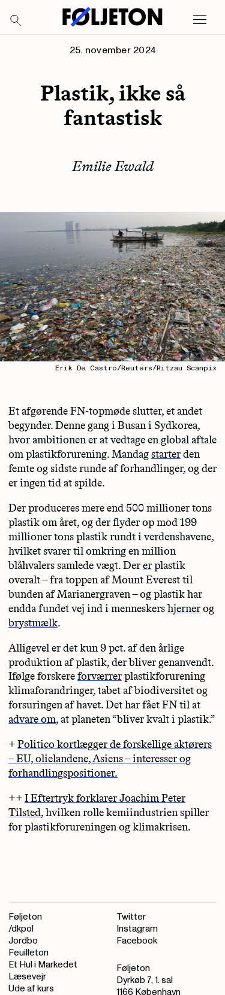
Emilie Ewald (113, 166)
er (147, 565)
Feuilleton (28, 953)
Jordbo (23, 941)
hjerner (183, 608)
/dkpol (21, 929)
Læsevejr (27, 976)
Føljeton (25, 917)
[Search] (16, 21)
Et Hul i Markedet (42, 965)
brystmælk (33, 622)
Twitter (131, 917)
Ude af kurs (31, 988)
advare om (32, 719)
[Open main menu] (200, 20)
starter (166, 454)
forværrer (99, 676)
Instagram (137, 929)
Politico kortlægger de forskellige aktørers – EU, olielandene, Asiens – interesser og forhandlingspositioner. (110, 759)
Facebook (136, 941)
